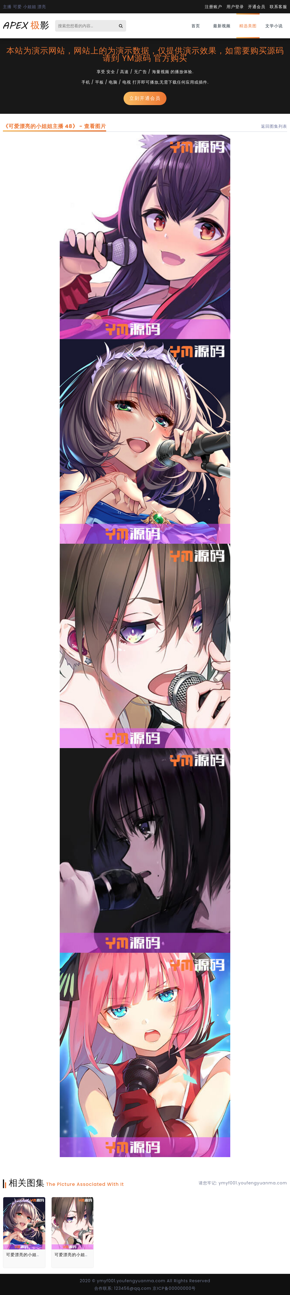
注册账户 (213, 7)
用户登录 (235, 7)
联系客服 (278, 7)
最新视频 (222, 26)
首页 (195, 26)
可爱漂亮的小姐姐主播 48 (31, 1255)
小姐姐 (29, 7)
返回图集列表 (274, 126)
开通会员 (256, 7)
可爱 (17, 7)
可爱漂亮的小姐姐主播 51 (79, 1255)
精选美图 (248, 26)
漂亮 (41, 7)
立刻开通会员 (145, 98)
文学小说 (274, 26)
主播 (7, 7)
